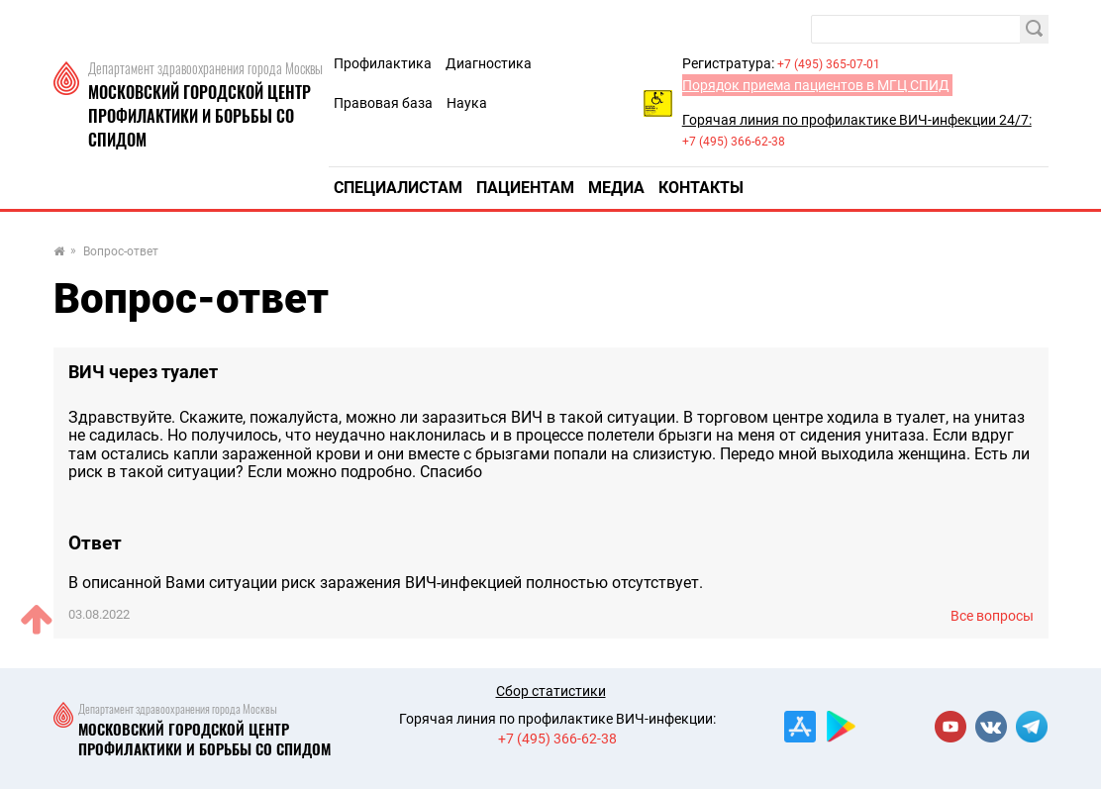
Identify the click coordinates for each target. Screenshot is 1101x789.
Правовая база (383, 103)
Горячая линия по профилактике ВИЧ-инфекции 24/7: (857, 120)
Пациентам (525, 187)
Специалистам (398, 187)
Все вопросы (992, 616)
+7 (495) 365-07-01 (828, 64)
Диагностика (489, 63)
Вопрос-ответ (120, 252)
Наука (467, 103)
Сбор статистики (551, 691)
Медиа (616, 187)
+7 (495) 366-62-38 (733, 141)
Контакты (701, 187)
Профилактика (383, 63)
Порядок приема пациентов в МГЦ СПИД (816, 85)
